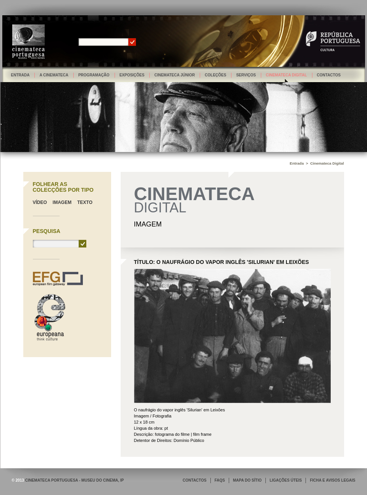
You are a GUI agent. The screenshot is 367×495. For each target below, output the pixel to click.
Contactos (329, 75)
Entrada (20, 75)
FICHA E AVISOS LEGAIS (332, 480)
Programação (94, 75)
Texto (84, 202)
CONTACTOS (194, 480)
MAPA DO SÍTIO (247, 480)
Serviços (246, 75)
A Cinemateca (53, 75)
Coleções (215, 75)
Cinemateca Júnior (174, 75)
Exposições (132, 75)
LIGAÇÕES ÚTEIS (286, 480)
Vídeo (40, 202)
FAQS (220, 480)
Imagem (62, 202)
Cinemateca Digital (286, 75)
